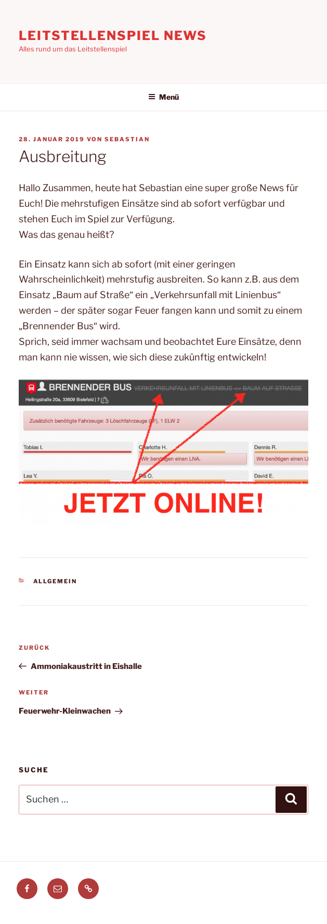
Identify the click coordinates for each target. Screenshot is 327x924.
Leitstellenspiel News (113, 35)
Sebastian (127, 139)
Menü (163, 96)
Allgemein (55, 581)
